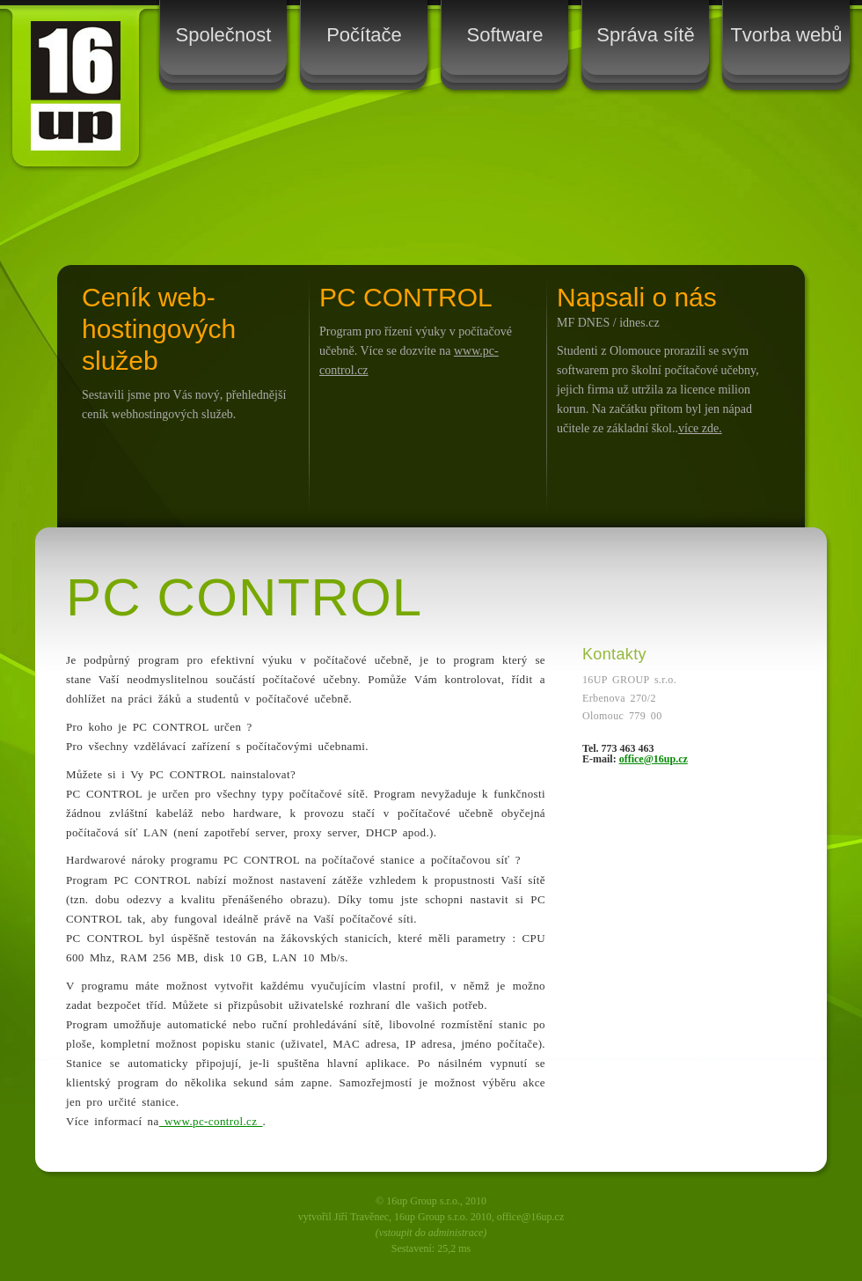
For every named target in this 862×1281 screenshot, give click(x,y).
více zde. (700, 428)
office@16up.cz (653, 759)
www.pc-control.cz (211, 1121)
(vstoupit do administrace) (431, 1232)
